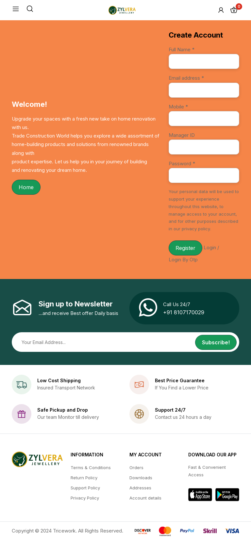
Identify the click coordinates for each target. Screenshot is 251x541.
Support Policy (85, 487)
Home (26, 187)
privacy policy (196, 228)
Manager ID (182, 135)
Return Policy (84, 477)
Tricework (64, 531)
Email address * (186, 78)
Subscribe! (216, 342)
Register (185, 248)
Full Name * (181, 49)
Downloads (140, 477)
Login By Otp (183, 259)
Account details (145, 497)
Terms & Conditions (91, 467)
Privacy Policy (85, 497)
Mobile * (178, 107)
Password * (182, 163)
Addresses (140, 487)
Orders (136, 467)
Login (210, 247)
